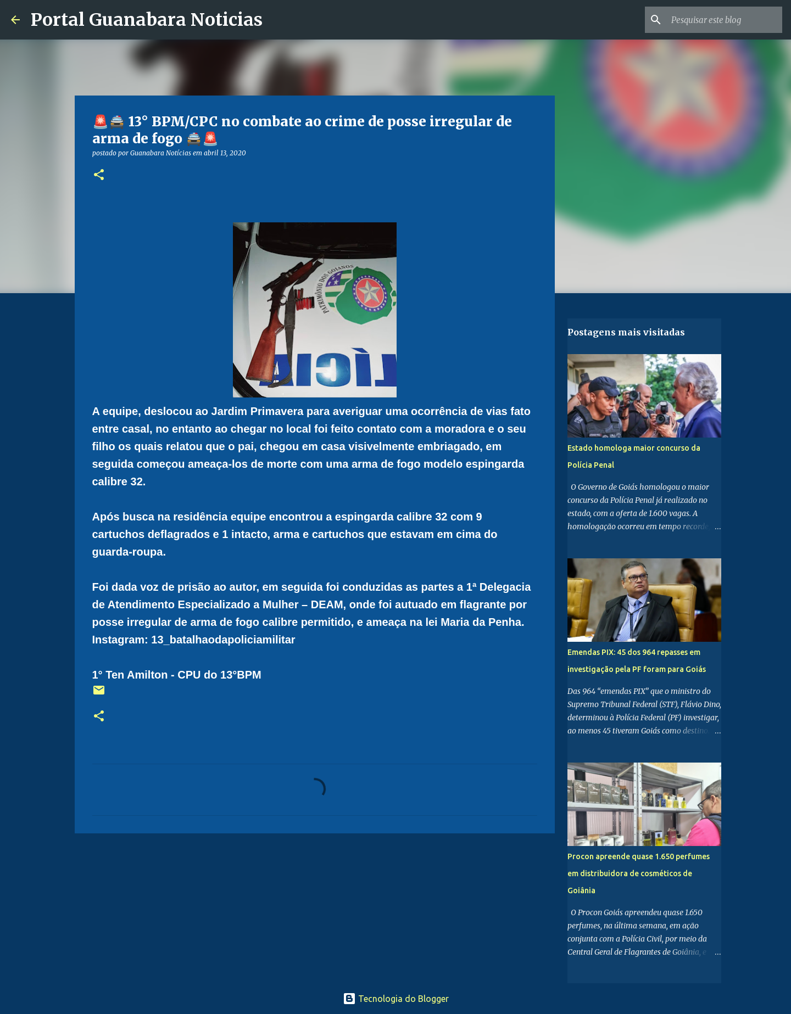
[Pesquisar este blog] (724, 20)
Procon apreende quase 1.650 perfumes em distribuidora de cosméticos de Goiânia (638, 873)
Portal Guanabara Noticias (147, 20)
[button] (98, 175)
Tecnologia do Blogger (396, 999)
